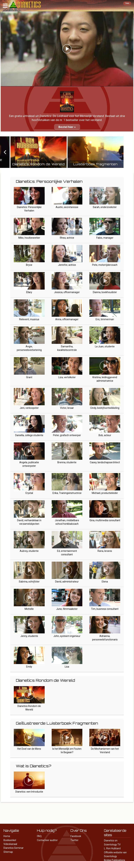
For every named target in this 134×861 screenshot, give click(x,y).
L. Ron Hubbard (112, 848)
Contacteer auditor (47, 840)
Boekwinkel (9, 840)
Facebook (75, 836)
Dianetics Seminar (13, 847)
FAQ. (39, 836)
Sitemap (8, 851)
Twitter (74, 840)
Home (6, 836)
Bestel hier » (67, 127)
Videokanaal (10, 844)
